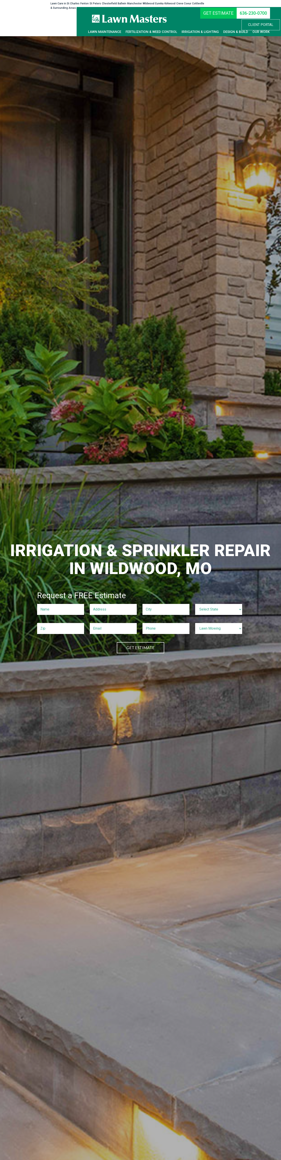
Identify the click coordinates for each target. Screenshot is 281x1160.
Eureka (159, 3)
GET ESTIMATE (140, 647)
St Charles (73, 3)
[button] (260, 24)
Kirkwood (169, 3)
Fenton (84, 3)
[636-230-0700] (253, 13)
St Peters (95, 3)
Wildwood (148, 3)
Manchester (134, 3)
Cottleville (198, 3)
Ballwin (122, 3)
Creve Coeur (183, 3)
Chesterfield (109, 3)
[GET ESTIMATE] (218, 13)
